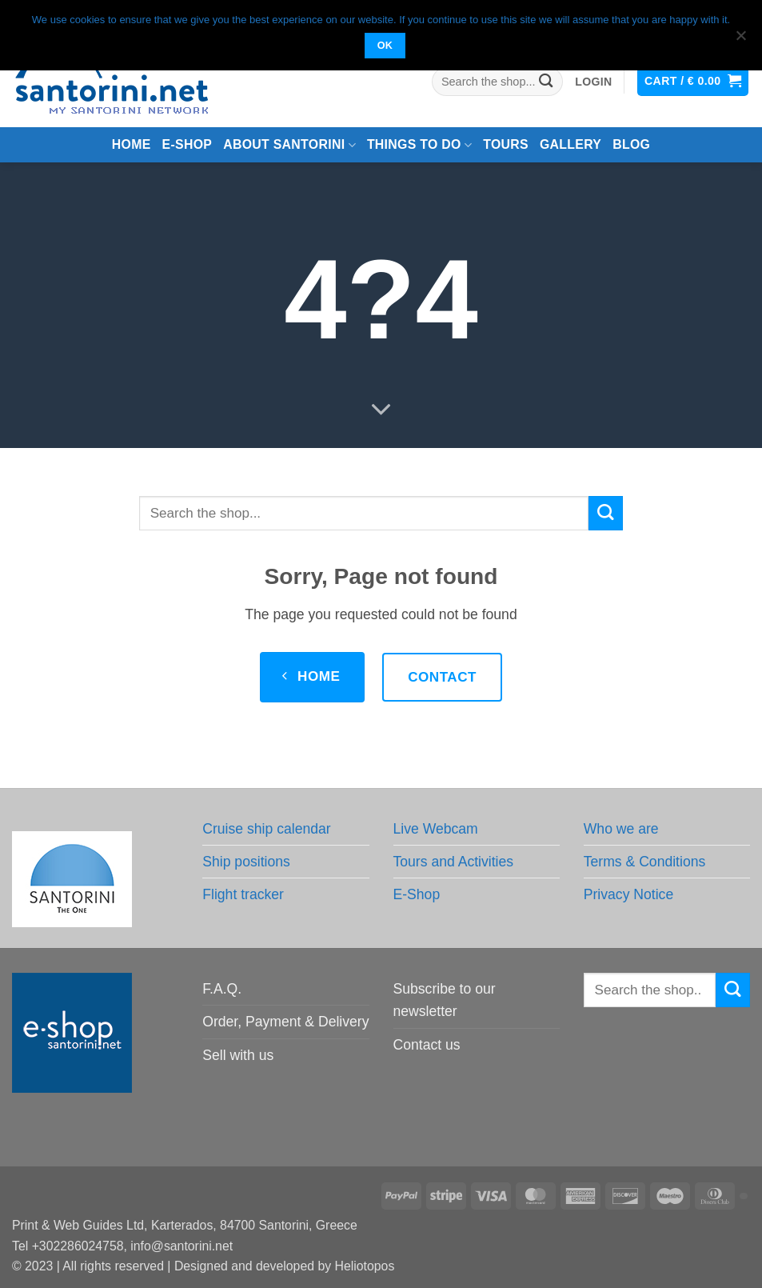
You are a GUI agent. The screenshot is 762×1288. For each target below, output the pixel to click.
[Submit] (546, 82)
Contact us (427, 1045)
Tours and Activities (453, 862)
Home (131, 144)
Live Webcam (435, 829)
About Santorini (289, 145)
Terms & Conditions (645, 862)
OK (385, 45)
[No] (740, 40)
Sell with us (237, 1055)
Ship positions (246, 862)
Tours (506, 144)
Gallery (570, 144)
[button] (593, 82)
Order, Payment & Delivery (285, 1022)
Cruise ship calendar (266, 829)
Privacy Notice (628, 894)
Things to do (419, 145)
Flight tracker (243, 894)
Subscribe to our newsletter (444, 1000)
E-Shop (417, 894)
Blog (631, 144)
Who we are (621, 829)
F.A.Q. (221, 989)
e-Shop (187, 144)
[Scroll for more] (381, 410)
